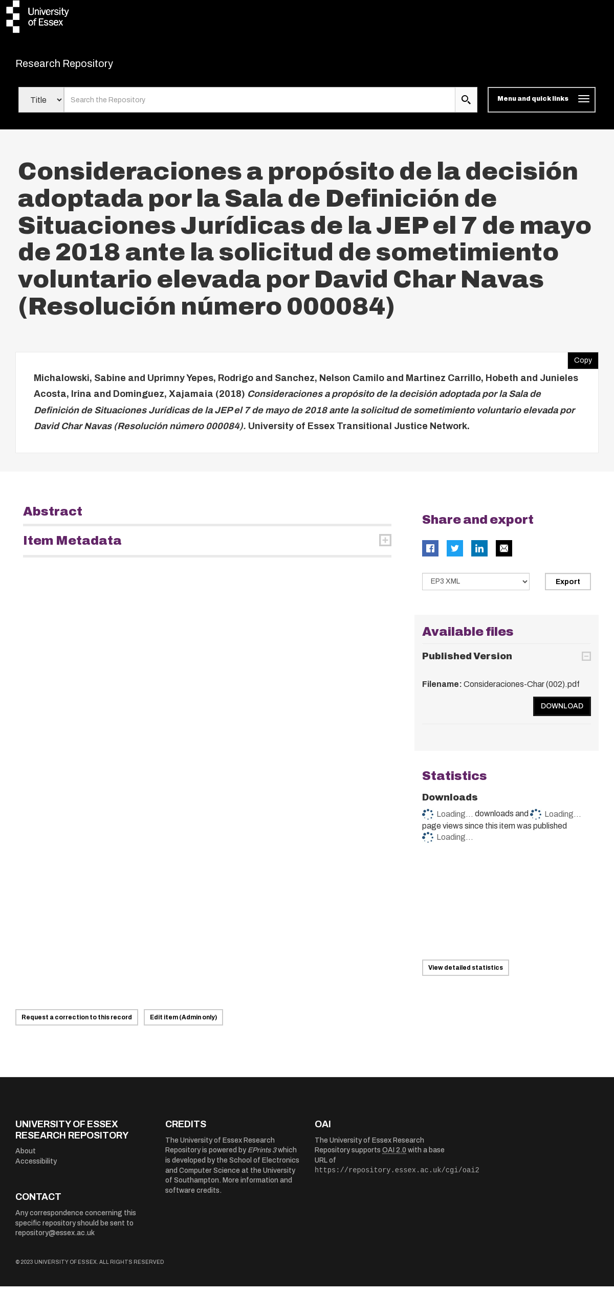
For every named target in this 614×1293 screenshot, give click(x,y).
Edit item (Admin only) (183, 1024)
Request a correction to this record (76, 1024)
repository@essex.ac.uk (55, 1239)
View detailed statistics (465, 974)
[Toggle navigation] (542, 106)
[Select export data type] (476, 587)
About (25, 1158)
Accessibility (36, 1168)
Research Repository (87, 66)
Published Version (467, 663)
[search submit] (466, 106)
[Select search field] (41, 106)
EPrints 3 (262, 1157)
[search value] (259, 106)
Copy (579, 364)
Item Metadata (72, 546)
